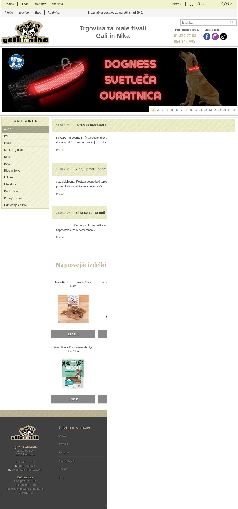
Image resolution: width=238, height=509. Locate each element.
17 (229, 110)
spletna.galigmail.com (27, 469)
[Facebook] (207, 36)
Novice (24, 12)
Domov (9, 4)
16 (224, 110)
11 (200, 110)
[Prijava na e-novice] (232, 439)
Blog (38, 12)
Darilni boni (11, 191)
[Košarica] (211, 4)
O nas (25, 4)
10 (195, 110)
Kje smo (57, 4)
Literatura (10, 184)
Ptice (7, 163)
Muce (7, 143)
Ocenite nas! (129, 476)
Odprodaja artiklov (15, 205)
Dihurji (8, 156)
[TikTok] (224, 36)
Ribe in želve (12, 170)
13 (210, 110)
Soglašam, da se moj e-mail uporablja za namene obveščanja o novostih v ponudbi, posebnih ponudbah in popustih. (204, 455)
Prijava (176, 4)
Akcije (9, 12)
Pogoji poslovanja (126, 435)
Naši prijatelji (66, 460)
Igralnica (53, 12)
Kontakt (40, 4)
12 (205, 110)
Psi (6, 136)
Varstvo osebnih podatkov (131, 444)
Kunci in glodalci (14, 150)
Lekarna (9, 177)
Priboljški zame (13, 198)
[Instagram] (216, 36)
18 (233, 110)
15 (219, 110)
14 (214, 110)
